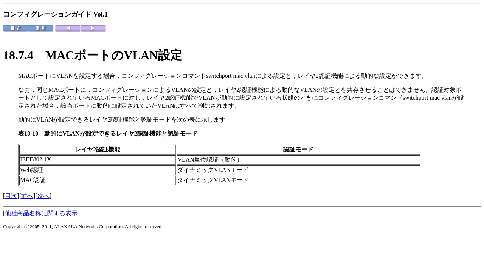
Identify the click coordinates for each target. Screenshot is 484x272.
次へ (43, 196)
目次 (11, 196)
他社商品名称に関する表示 (41, 213)
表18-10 (31, 133)
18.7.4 (24, 55)
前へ (27, 196)
